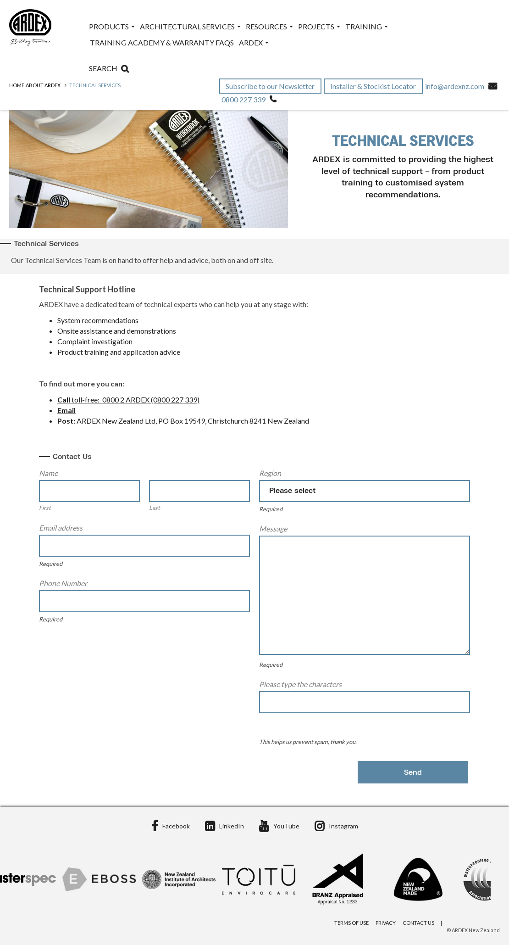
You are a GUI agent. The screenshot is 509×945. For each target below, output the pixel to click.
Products (112, 26)
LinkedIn (224, 826)
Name (48, 473)
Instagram (336, 826)
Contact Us (418, 923)
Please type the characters (300, 684)
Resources (269, 26)
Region (270, 473)
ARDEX (254, 42)
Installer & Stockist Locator (373, 86)
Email (66, 410)
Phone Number (63, 583)
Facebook (170, 826)
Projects (319, 26)
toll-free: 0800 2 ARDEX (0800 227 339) (134, 399)
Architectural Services (190, 26)
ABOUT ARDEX (43, 85)
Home (16, 85)
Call (63, 399)
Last (154, 507)
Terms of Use (351, 923)
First (45, 507)
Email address (61, 527)
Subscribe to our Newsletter (271, 86)
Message (273, 528)
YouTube (279, 826)
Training (366, 26)
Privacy (386, 923)
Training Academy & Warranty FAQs (162, 42)
